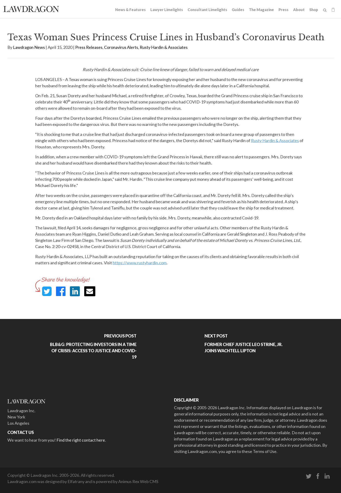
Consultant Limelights (207, 9)
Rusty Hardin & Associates (164, 47)
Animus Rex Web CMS (138, 481)
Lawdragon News (29, 47)
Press (283, 9)
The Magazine (261, 9)
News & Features (130, 9)
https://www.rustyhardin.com (140, 262)
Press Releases (88, 47)
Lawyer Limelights (166, 9)
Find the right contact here (80, 440)
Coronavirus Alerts (121, 47)
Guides (238, 9)
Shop (313, 9)
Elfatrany (76, 481)
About (299, 9)
